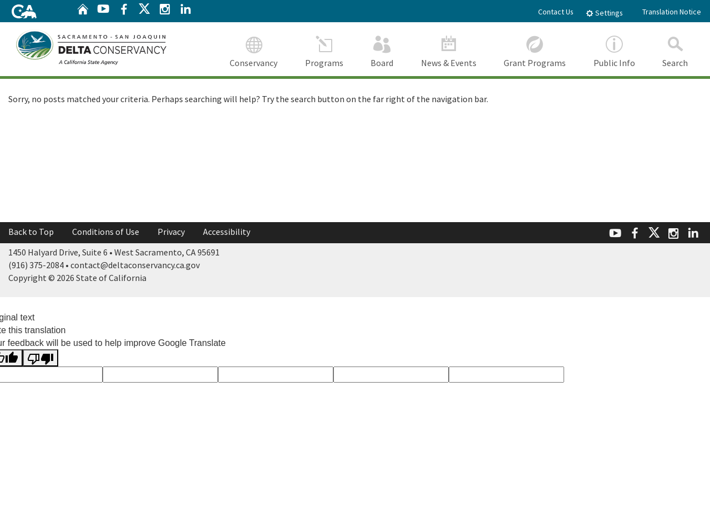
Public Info (614, 49)
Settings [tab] (604, 13)
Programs (324, 49)
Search (675, 49)
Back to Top (31, 231)
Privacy (171, 231)
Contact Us (556, 12)
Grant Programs (535, 49)
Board (382, 49)
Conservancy (254, 49)
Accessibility (226, 231)
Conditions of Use (105, 231)
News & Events (448, 49)
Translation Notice (671, 12)
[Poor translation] (40, 357)
